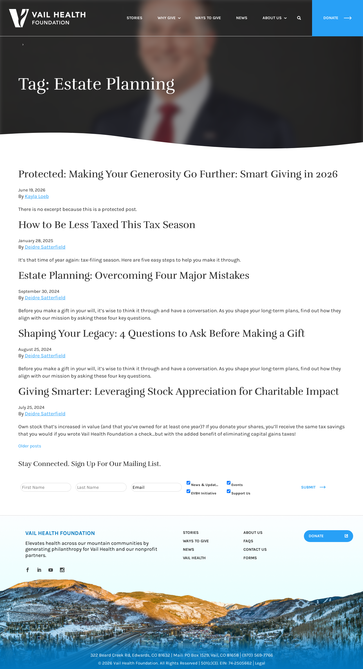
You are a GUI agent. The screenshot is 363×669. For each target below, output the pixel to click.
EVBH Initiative (203, 493)
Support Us (240, 493)
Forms (250, 558)
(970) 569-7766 (257, 655)
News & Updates (205, 485)
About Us (272, 17)
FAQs (248, 541)
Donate (316, 536)
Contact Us (255, 549)
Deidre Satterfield (45, 247)
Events (237, 485)
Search (299, 23)
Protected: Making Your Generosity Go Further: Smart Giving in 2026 (178, 174)
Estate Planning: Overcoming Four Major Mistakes (133, 275)
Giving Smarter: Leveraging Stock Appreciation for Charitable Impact (178, 391)
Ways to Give (208, 17)
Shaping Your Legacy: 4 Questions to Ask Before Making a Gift (161, 333)
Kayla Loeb (37, 196)
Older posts (29, 446)
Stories (134, 17)
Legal (260, 663)
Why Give (167, 17)
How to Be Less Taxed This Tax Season (106, 224)
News (241, 17)
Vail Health (194, 558)
